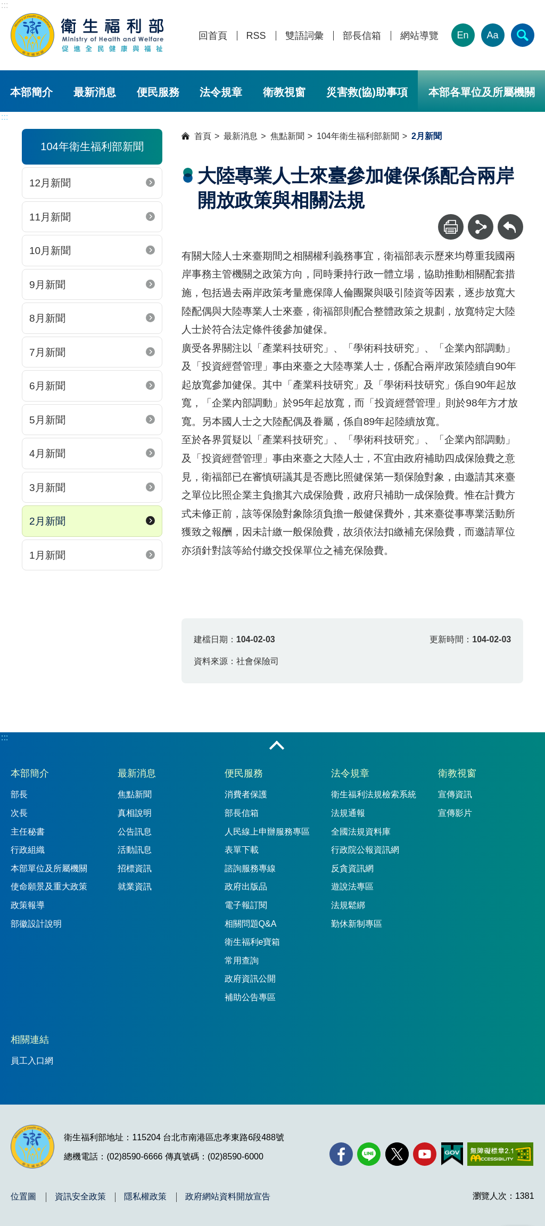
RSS (256, 36)
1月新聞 (47, 555)
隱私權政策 (145, 1196)
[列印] (451, 227)
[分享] (480, 227)
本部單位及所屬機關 (49, 868)
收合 (277, 746)
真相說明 (135, 813)
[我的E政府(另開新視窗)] (452, 1154)
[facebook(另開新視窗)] (341, 1154)
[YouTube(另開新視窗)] (424, 1154)
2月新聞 (47, 521)
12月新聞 (50, 183)
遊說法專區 (352, 886)
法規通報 (348, 813)
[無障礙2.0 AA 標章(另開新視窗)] (500, 1154)
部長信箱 (362, 36)
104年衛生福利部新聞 (358, 136)
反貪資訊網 (352, 868)
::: (4, 5)
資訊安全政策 (80, 1196)
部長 (19, 794)
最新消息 (94, 92)
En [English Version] (463, 35)
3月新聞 (47, 487)
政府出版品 (246, 886)
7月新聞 (47, 352)
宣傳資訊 (455, 794)
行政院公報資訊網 (365, 849)
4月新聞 (47, 453)
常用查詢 (242, 960)
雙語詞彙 (304, 36)
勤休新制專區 (356, 923)
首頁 (202, 136)
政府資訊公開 (250, 978)
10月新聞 (50, 250)
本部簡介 (31, 92)
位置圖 (23, 1196)
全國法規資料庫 (361, 831)
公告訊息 (135, 831)
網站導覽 (419, 36)
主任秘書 (28, 831)
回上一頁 (510, 219)
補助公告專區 (250, 997)
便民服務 (158, 92)
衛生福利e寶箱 (252, 941)
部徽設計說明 (36, 923)
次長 (19, 813)
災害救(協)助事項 (367, 92)
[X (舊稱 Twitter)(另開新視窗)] (397, 1154)
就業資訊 (135, 886)
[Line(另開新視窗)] (369, 1154)
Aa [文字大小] (493, 35)
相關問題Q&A (251, 923)
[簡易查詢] (522, 35)
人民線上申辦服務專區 (267, 831)
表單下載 (242, 849)
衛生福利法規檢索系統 (373, 794)
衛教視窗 (284, 92)
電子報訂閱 (246, 905)
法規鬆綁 (348, 905)
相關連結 (30, 1039)
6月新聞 (47, 385)
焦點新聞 (287, 136)
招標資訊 (135, 868)
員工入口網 (32, 1060)
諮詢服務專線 (250, 868)
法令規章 (221, 92)
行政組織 (28, 849)
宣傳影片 (455, 813)
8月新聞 (47, 318)
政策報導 (28, 905)
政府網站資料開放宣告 (227, 1196)
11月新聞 (50, 217)
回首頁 (213, 36)
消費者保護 (246, 794)
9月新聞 (47, 284)
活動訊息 (135, 849)
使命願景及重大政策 (49, 886)
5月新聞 (47, 420)
